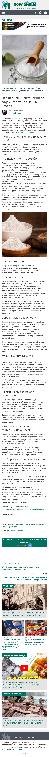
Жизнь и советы (36, 642)
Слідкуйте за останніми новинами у (24, 660)
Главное (8, 703)
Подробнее (17, 749)
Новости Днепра (9, 88)
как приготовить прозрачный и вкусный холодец (23, 626)
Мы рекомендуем (27, 88)
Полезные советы (16, 648)
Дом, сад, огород (9, 644)
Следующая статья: (24, 693)
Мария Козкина (15, 113)
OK (24, 754)
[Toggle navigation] (3, 12)
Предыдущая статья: (24, 683)
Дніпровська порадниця (26, 132)
